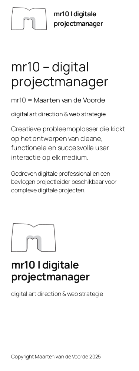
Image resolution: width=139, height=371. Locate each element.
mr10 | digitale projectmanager (78, 18)
